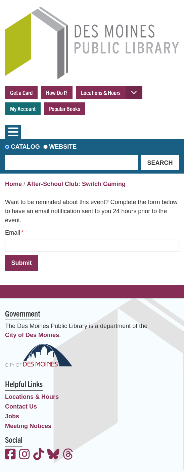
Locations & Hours (101, 92)
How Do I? (56, 92)
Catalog (25, 146)
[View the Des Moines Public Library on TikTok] (38, 455)
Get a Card (21, 92)
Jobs (12, 416)
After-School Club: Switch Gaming (76, 184)
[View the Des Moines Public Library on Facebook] (10, 455)
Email (12, 232)
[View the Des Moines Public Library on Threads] (68, 455)
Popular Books (64, 108)
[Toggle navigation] (13, 132)
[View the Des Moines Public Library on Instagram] (24, 455)
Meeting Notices (28, 426)
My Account (23, 108)
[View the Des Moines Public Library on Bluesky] (53, 455)
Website (63, 146)
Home (13, 184)
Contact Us (21, 406)
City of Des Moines (32, 335)
